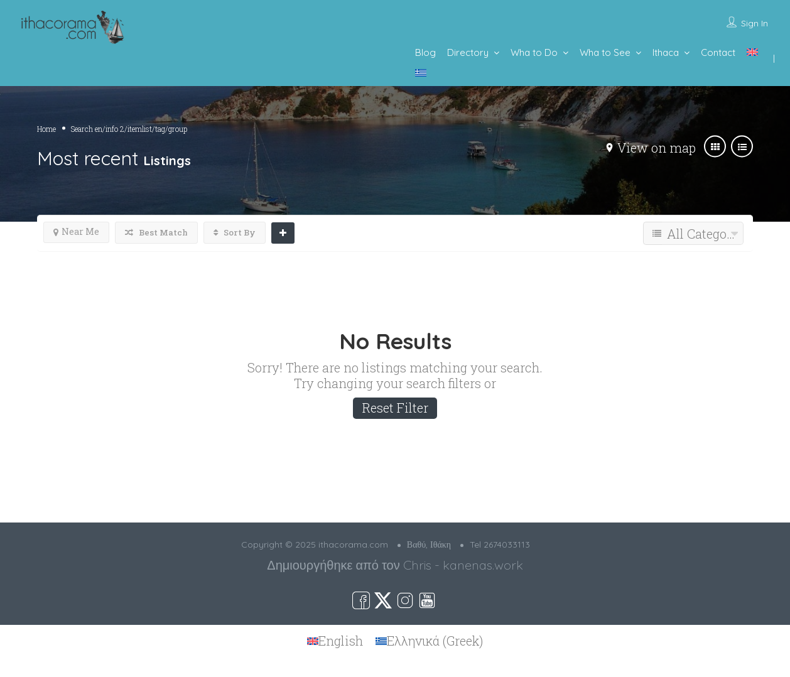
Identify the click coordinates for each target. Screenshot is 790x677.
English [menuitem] (340, 641)
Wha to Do (534, 52)
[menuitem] (752, 52)
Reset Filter (395, 407)
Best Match (156, 232)
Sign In (754, 23)
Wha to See (605, 52)
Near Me (76, 231)
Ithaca (665, 52)
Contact (718, 52)
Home (46, 129)
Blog (425, 52)
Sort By (235, 232)
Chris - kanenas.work (463, 565)
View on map (656, 147)
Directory (468, 52)
